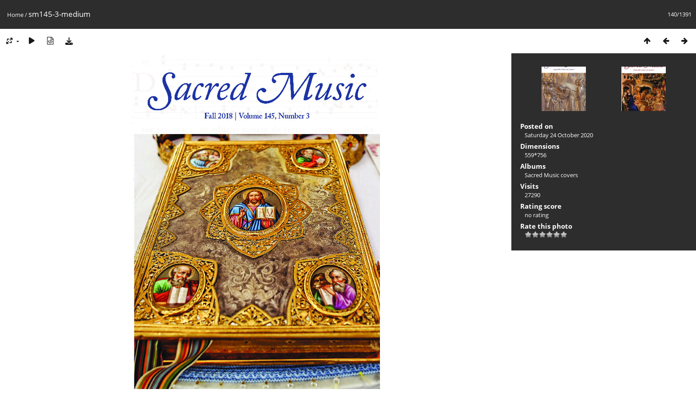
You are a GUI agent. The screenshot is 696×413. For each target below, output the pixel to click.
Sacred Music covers (551, 175)
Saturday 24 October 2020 (559, 135)
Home (15, 15)
